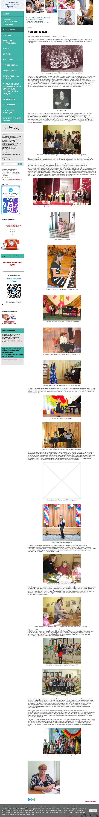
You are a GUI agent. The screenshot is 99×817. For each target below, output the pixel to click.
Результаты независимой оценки (12, 263)
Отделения (7, 35)
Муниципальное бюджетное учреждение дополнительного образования (38, 19)
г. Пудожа (46, 22)
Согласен (93, 810)
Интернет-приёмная (10, 65)
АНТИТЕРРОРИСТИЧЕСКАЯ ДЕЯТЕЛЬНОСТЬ (12, 119)
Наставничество (9, 99)
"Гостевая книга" (9, 70)
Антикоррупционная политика (11, 77)
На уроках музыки (7, 159)
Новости (6, 48)
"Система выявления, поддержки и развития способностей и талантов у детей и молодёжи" (12, 89)
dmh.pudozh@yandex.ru (15, 179)
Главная (6, 14)
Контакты (7, 54)
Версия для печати (90, 801)
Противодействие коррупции (10, 111)
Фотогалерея (8, 59)
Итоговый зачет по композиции (11, 154)
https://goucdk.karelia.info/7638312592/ (14, 359)
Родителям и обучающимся (9, 41)
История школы (9, 29)
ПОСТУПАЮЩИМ (9, 104)
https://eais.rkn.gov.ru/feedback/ (17, 341)
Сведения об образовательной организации (10, 21)
